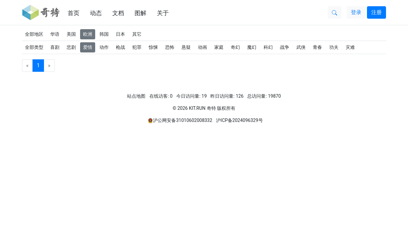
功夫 (333, 47)
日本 (120, 34)
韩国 (104, 34)
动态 (96, 13)
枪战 (120, 47)
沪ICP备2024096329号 (239, 120)
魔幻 (251, 47)
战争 (284, 47)
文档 (118, 13)
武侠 (301, 47)
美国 (71, 34)
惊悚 (153, 47)
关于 (163, 13)
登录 (356, 12)
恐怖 (169, 47)
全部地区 (34, 34)
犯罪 (136, 47)
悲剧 (71, 47)
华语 (54, 34)
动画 (202, 47)
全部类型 (34, 47)
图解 (140, 13)
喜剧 (54, 47)
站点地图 (136, 96)
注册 (376, 12)
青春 (317, 47)
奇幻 (235, 47)
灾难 (350, 47)
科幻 (268, 47)
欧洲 (87, 34)
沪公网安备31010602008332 (182, 120)
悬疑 (186, 47)
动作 (104, 47)
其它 (136, 34)
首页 (73, 13)
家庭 (219, 47)
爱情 (87, 47)
